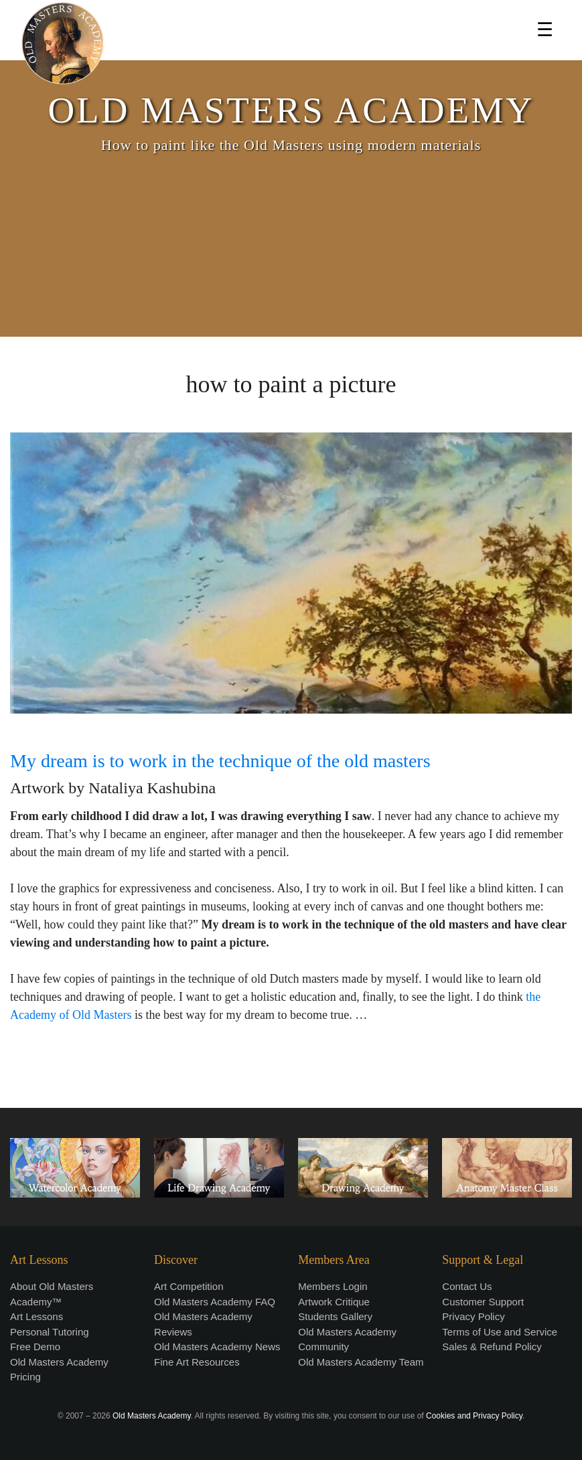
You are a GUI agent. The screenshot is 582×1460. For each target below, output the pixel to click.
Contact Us (467, 1286)
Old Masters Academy (151, 1416)
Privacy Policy (473, 1316)
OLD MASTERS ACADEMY (291, 110)
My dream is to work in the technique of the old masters (220, 760)
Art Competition (188, 1286)
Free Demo (35, 1346)
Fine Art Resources (197, 1362)
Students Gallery (335, 1316)
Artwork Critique (334, 1301)
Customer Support (483, 1301)
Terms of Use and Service (499, 1331)
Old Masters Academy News (217, 1346)
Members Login (332, 1286)
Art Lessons (36, 1316)
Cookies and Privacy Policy (474, 1416)
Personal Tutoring (49, 1331)
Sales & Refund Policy (491, 1346)
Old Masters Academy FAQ (214, 1301)
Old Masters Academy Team (360, 1362)
